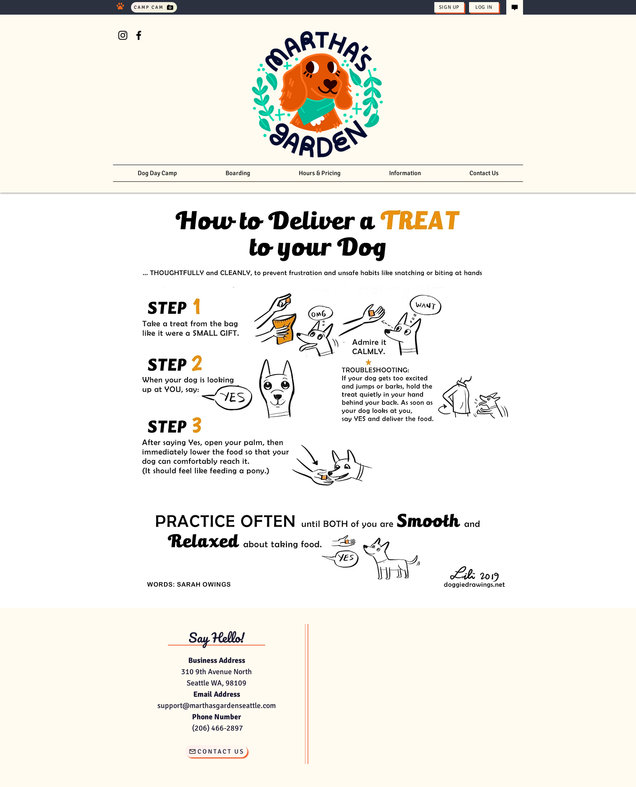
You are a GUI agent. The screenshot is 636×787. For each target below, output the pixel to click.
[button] (405, 173)
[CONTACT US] (216, 751)
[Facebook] (139, 35)
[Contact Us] (514, 7)
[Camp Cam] (154, 7)
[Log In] (484, 7)
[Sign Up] (449, 7)
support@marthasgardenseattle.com (216, 705)
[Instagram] (123, 35)
